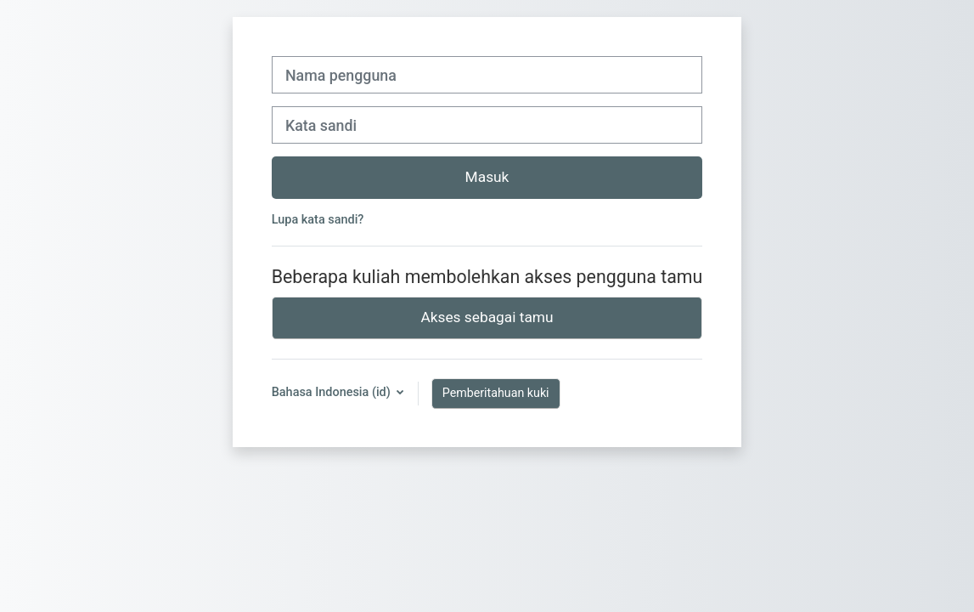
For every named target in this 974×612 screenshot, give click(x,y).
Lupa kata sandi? (318, 219)
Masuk (487, 176)
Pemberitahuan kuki (495, 393)
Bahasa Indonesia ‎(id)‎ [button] (333, 392)
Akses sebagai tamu (486, 317)
